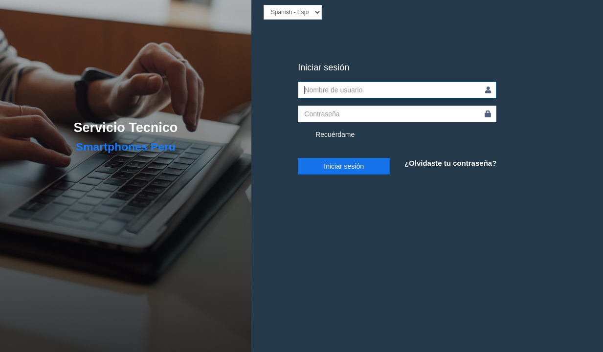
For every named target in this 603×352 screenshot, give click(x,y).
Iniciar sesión (344, 166)
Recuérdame (326, 135)
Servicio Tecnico (126, 127)
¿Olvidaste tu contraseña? (450, 163)
